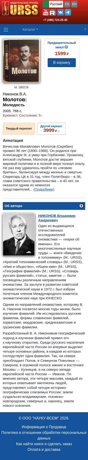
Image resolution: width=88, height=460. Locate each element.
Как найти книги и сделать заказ (44, 444)
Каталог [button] (29, 29)
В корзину (61, 63)
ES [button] (67, 4)
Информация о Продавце (44, 427)
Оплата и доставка (44, 450)
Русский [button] (56, 4)
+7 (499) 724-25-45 (55, 20)
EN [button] (74, 4)
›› (51, 128)
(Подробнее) (43, 189)
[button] (45, 12)
